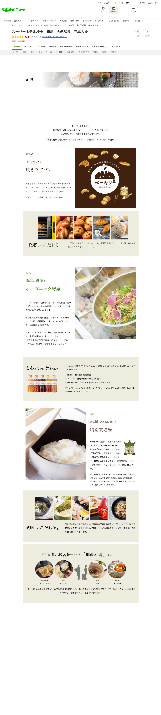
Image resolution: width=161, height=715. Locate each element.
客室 (24, 52)
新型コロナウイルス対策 (88, 52)
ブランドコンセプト (46, 52)
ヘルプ (99, 3)
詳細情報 (114, 52)
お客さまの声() (99, 46)
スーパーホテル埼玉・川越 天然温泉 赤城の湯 (50, 32)
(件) (34, 37)
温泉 (32, 52)
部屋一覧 (52, 46)
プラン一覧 (41, 46)
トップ (15, 52)
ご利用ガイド (107, 3)
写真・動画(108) (66, 46)
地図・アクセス (82, 46)
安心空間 (70, 52)
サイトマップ (119, 3)
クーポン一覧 (115, 46)
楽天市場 (142, 3)
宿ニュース (28, 46)
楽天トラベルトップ (18, 25)
